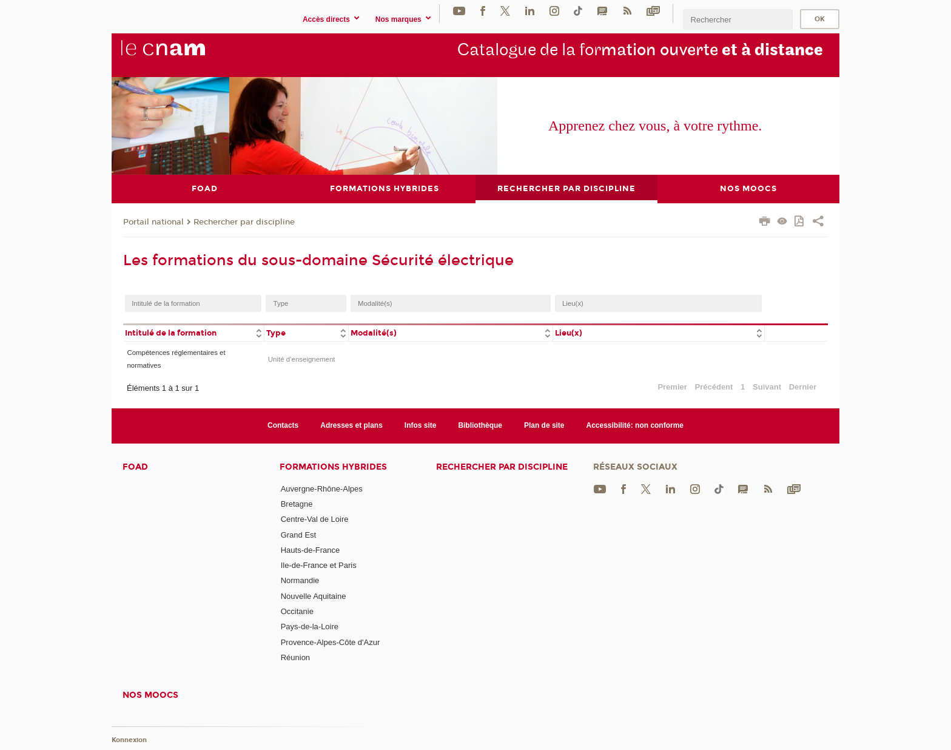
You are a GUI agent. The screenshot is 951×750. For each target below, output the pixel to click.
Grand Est (299, 534)
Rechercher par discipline (244, 221)
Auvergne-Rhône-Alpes (322, 488)
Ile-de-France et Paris (319, 565)
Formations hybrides (333, 466)
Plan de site (544, 425)
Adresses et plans (351, 425)
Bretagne (297, 503)
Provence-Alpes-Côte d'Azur (330, 641)
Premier (672, 386)
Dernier (803, 386)
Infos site (421, 425)
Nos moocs (150, 695)
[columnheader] (193, 332)
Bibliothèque (480, 425)
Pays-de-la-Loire (309, 626)
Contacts (282, 425)
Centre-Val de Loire (315, 519)
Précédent (714, 386)
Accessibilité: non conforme (635, 425)
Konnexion (129, 739)
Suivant (767, 386)
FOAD (135, 466)
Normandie (300, 580)
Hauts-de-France (310, 549)
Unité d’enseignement (301, 358)
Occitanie (297, 611)
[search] (737, 19)
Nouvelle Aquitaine (313, 595)
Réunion (295, 657)
